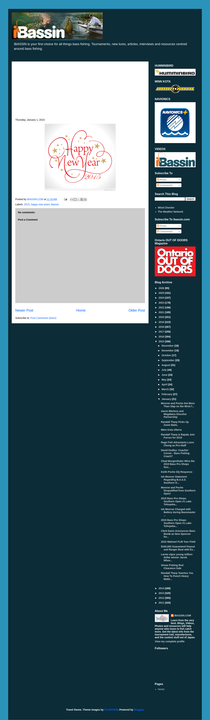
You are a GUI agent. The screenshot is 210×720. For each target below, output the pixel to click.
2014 (162, 588)
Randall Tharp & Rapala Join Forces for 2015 (178, 436)
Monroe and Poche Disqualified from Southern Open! (178, 490)
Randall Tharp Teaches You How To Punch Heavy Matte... (177, 576)
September (168, 360)
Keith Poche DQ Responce (176, 471)
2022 (162, 307)
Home (80, 310)
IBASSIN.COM (35, 199)
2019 (162, 322)
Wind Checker (166, 207)
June (164, 374)
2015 (26, 204)
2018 (162, 326)
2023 (162, 302)
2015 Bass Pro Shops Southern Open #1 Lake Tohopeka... (176, 501)
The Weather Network (170, 211)
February (167, 394)
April (164, 384)
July (164, 369)
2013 (162, 593)
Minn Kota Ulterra (171, 429)
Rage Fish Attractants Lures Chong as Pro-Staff (177, 444)
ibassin (55, 204)
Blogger (138, 709)
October (166, 355)
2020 (162, 317)
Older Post (136, 310)
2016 (162, 336)
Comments (165, 185)
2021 (162, 312)
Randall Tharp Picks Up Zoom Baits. (175, 423)
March (165, 389)
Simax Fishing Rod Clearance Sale (172, 567)
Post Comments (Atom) (43, 318)
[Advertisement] (80, 92)
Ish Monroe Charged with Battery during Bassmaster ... (178, 512)
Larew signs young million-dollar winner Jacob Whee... (177, 557)
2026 (162, 288)
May (164, 379)
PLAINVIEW (111, 709)
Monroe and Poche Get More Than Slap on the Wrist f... (178, 405)
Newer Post (24, 310)
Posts (161, 179)
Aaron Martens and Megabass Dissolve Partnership (174, 414)
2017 (162, 331)
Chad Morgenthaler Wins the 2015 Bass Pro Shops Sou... (178, 464)
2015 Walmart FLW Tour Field (178, 541)
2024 (162, 297)
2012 (162, 597)
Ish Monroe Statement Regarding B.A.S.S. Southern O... (174, 479)
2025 (162, 292)
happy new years (40, 204)
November (167, 350)
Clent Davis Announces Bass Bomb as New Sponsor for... (178, 533)
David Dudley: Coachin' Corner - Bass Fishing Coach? (175, 453)
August (166, 365)
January (166, 399)
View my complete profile (170, 641)
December (167, 345)
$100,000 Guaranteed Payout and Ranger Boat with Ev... (178, 548)
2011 (162, 602)
